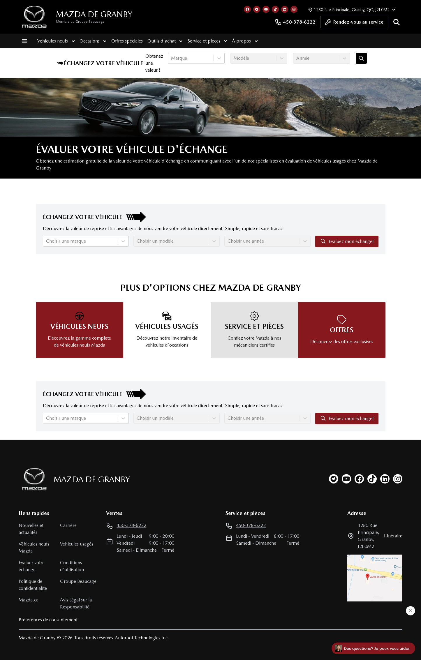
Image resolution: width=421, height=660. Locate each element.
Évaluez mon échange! (347, 241)
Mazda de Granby (94, 14)
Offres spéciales (127, 41)
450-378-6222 (295, 22)
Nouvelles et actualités (31, 529)
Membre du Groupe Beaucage (80, 22)
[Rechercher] (396, 22)
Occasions (93, 41)
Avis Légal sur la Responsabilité (76, 603)
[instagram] (397, 478)
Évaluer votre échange (32, 566)
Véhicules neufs (56, 41)
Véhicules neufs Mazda (34, 547)
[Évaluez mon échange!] (361, 58)
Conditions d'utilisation (72, 566)
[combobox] (171, 58)
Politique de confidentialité (33, 584)
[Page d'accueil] (33, 479)
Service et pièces (207, 41)
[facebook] (359, 478)
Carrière (68, 525)
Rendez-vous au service (354, 23)
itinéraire (393, 536)
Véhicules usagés (76, 544)
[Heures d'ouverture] (351, 9)
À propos (245, 41)
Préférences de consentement (48, 619)
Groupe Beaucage (78, 581)
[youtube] (346, 478)
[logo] (34, 17)
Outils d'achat (165, 41)
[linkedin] (385, 478)
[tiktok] (372, 478)
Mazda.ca (28, 600)
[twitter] (333, 478)
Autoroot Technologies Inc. (142, 637)
